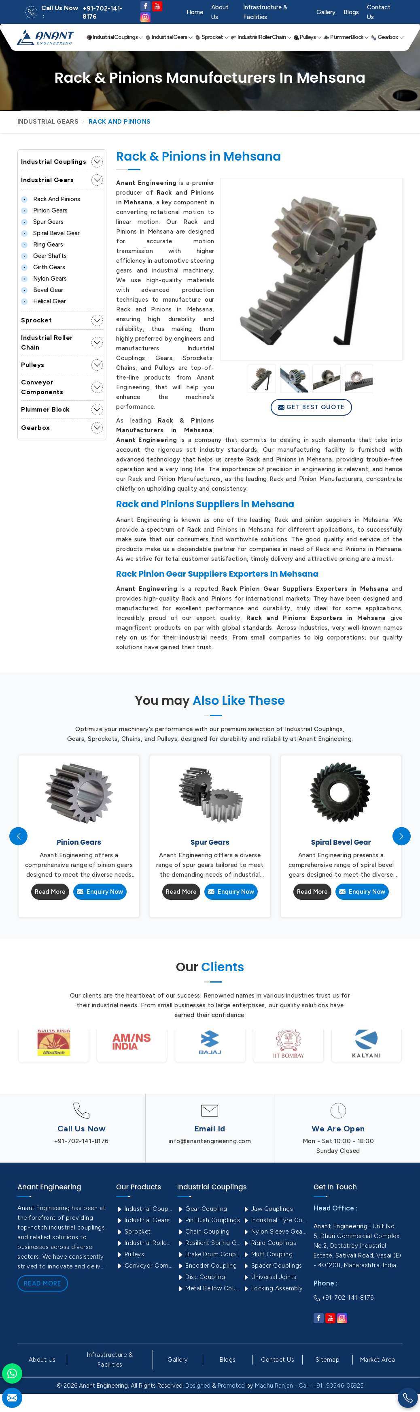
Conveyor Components (42, 387)
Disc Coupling (201, 1277)
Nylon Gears (44, 278)
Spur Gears (42, 221)
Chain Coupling (203, 1231)
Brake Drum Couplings (209, 1254)
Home (195, 12)
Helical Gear (43, 301)
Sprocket (212, 37)
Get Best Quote (311, 407)
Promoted (231, 1385)
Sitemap (328, 1359)
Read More (50, 891)
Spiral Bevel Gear (50, 233)
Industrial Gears (169, 37)
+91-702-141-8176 (103, 12)
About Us (220, 12)
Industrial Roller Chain (261, 37)
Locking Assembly (273, 1288)
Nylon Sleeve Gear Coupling (275, 1231)
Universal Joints (270, 1277)
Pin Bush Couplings (208, 1220)
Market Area (377, 1359)
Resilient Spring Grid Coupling (209, 1243)
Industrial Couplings (115, 37)
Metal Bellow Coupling (209, 1288)
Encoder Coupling (207, 1265)
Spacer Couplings (272, 1265)
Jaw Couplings (268, 1208)
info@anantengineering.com (210, 1141)
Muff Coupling (268, 1254)
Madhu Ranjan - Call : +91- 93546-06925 (309, 1385)
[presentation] (18, 836)
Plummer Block (346, 37)
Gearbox (387, 37)
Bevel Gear (42, 290)
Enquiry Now (100, 891)
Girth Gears (43, 267)
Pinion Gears (44, 210)
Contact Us (378, 12)
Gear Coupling (202, 1208)
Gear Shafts (44, 256)
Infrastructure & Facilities (265, 12)
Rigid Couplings (269, 1243)
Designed (197, 1385)
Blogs (351, 12)
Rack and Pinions (50, 199)
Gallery (325, 12)
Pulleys (307, 37)
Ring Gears (42, 244)
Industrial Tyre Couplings (275, 1220)
